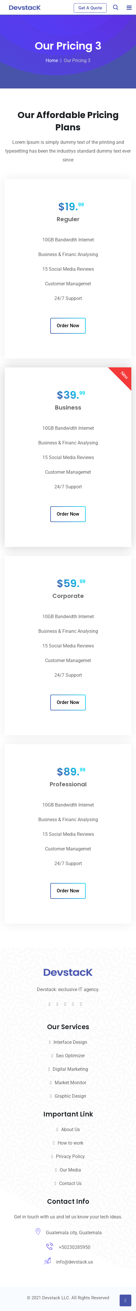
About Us (70, 1129)
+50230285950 (74, 1247)
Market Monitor (70, 1082)
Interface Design (70, 1042)
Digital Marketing (70, 1069)
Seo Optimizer (70, 1055)
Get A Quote (90, 8)
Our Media (70, 1170)
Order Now (68, 325)
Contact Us (70, 1183)
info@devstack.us (74, 1262)
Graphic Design (70, 1096)
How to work (70, 1143)
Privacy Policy (70, 1156)
